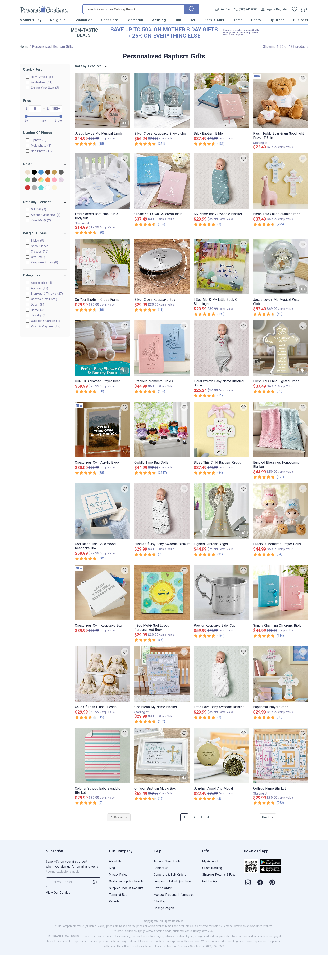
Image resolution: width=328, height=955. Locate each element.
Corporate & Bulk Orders (170, 874)
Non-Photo (42, 151)
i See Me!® (41, 220)
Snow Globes (42, 246)
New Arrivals (42, 77)
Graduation (83, 20)
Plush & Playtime (45, 326)
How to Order (163, 888)
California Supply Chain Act (127, 881)
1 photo (38, 140)
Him (178, 20)
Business (300, 20)
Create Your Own (45, 87)
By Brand (277, 20)
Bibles (37, 240)
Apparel (39, 288)
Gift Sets (39, 257)
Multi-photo (41, 145)
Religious (58, 20)
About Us (115, 861)
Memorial (135, 20)
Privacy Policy (118, 874)
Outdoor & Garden (45, 321)
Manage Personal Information (174, 894)
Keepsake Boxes (44, 262)
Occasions (110, 20)
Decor (38, 304)
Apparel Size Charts (167, 861)
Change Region (164, 908)
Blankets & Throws (47, 293)
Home (237, 20)
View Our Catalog (58, 892)
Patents (114, 901)
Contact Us (161, 868)
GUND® (38, 209)
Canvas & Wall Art (46, 299)
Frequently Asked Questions (172, 881)
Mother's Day (30, 20)
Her (193, 20)
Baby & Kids (214, 20)
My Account (210, 861)
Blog (112, 868)
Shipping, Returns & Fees (219, 874)
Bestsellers (41, 82)
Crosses (39, 251)
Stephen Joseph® (45, 215)
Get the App (210, 881)
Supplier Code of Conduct (126, 888)
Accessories (41, 282)
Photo (256, 20)
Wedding (159, 20)
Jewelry (38, 315)
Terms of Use (118, 894)
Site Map (160, 901)
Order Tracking (212, 868)
